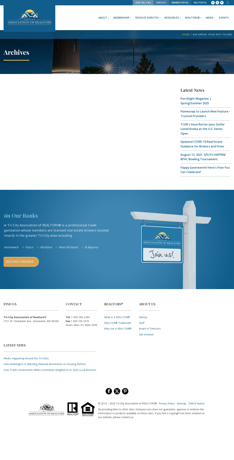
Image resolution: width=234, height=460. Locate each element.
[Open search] (227, 2)
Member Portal (180, 2)
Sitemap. (182, 403)
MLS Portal (200, 2)
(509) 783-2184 (143, 2)
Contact (161, 2)
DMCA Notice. (197, 403)
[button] (104, 17)
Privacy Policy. (167, 403)
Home (186, 34)
